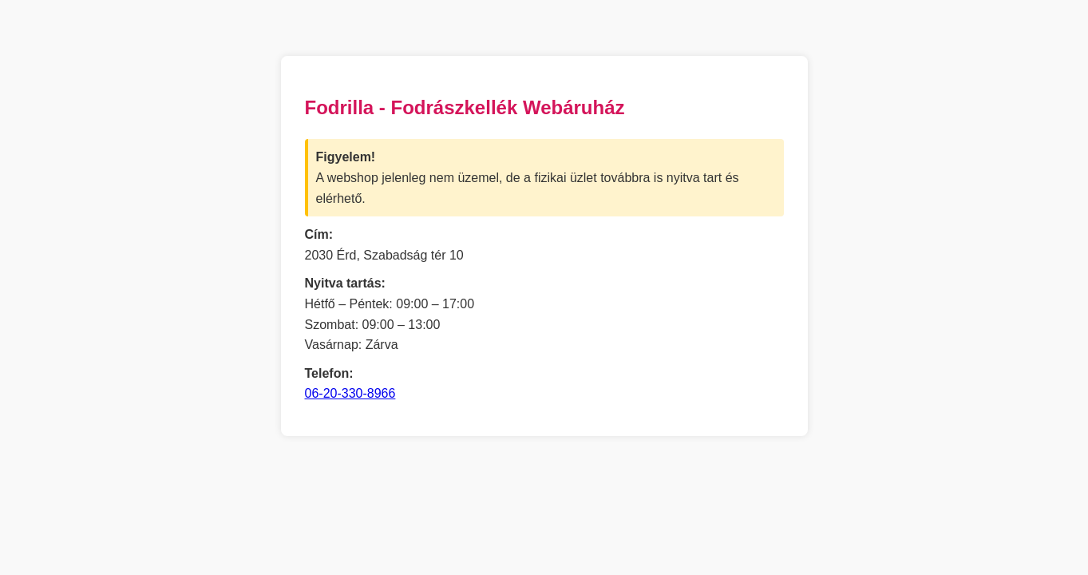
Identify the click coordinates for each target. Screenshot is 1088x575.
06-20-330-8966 (350, 393)
